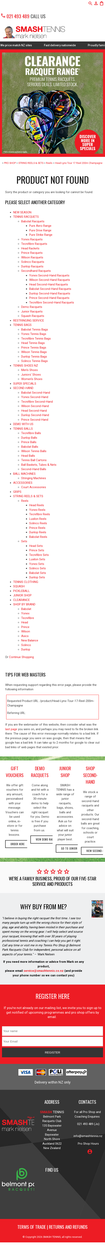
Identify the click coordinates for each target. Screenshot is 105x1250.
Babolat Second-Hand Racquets (50, 289)
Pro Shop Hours (87, 1143)
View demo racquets (48, 839)
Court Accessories (33, 487)
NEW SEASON (22, 212)
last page (11, 729)
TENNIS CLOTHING (25, 582)
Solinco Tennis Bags (34, 361)
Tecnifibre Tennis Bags (36, 338)
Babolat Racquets (32, 221)
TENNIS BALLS (23, 428)
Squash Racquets (32, 316)
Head (24, 622)
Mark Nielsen (46, 954)
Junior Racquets (32, 311)
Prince (25, 627)
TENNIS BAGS (22, 325)
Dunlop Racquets (32, 266)
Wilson (25, 631)
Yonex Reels (37, 510)
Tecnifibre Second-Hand (37, 401)
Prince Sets (36, 550)
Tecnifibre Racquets (34, 244)
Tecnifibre (27, 618)
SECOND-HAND (23, 388)
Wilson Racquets (32, 257)
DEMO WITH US (23, 424)
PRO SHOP (10, 162)
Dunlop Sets (37, 577)
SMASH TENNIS (52, 1236)
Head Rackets (30, 248)
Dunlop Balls (29, 438)
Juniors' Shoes (31, 374)
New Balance (29, 640)
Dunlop (25, 649)
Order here (18, 844)
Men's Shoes (29, 370)
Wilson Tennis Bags (34, 352)
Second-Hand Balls (33, 469)
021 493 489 (14, 16)
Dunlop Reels (37, 532)
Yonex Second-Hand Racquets (49, 275)
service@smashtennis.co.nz (43, 971)
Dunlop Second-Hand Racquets (49, 293)
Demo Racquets (31, 307)
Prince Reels (37, 528)
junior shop (65, 771)
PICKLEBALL (21, 591)
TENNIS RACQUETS (26, 217)
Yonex (25, 613)
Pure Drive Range (40, 230)
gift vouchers (15, 771)
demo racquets (40, 771)
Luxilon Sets (37, 559)
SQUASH (19, 586)
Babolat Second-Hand (35, 392)
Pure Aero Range (40, 226)
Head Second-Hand (34, 410)
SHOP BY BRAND (24, 604)
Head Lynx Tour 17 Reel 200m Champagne (78, 162)
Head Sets (36, 546)
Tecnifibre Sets (39, 555)
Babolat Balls (29, 447)
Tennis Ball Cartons (34, 460)
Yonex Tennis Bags (33, 334)
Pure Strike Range (40, 235)
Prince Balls (28, 442)
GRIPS (17, 492)
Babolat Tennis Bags (34, 329)
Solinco (26, 645)
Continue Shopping (21, 657)
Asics (25, 636)
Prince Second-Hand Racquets (49, 298)
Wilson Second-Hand (35, 406)
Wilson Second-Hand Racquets (49, 280)
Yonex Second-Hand (34, 397)
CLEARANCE (21, 600)
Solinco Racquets (32, 262)
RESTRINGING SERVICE (28, 320)
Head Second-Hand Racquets (48, 284)
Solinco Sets (37, 568)
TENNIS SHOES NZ (25, 365)
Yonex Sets (36, 564)
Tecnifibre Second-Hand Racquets (51, 302)
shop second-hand (90, 775)
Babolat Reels (38, 537)
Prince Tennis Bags (33, 347)
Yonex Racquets (32, 239)
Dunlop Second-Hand (35, 415)
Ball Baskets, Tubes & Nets (38, 465)
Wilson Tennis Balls (33, 451)
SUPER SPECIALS (24, 383)
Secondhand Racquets (36, 271)
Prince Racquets (32, 253)
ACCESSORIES (22, 483)
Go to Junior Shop (73, 848)
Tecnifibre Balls (31, 433)
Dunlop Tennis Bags (34, 356)
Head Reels (36, 505)
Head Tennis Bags (33, 343)
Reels (49, 162)
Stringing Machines (33, 478)
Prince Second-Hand (34, 419)
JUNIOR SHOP (22, 595)
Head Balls (28, 456)
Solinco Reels (38, 523)
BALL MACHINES (24, 474)
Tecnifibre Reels (39, 514)
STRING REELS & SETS (30, 162)
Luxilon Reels (37, 519)
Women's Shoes (31, 379)
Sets (24, 541)
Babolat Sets (37, 573)
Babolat (26, 609)
